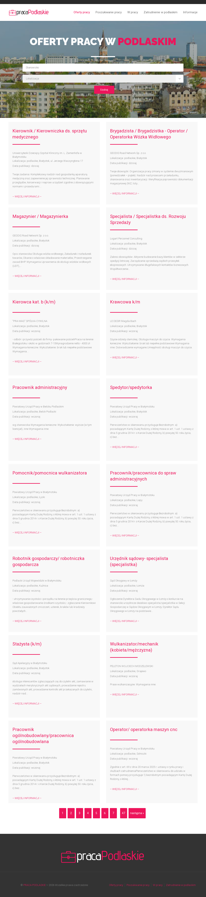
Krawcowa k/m (125, 301)
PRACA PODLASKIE (34, 885)
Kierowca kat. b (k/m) (34, 301)
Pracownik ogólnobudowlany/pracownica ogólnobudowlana (43, 735)
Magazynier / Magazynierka (40, 216)
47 (123, 813)
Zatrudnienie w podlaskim (160, 12)
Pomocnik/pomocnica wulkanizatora (49, 472)
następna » (137, 813)
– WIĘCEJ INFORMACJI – (26, 196)
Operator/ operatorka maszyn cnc (143, 729)
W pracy (132, 12)
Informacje (190, 12)
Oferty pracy (82, 12)
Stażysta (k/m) (27, 643)
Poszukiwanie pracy (109, 12)
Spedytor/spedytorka (131, 387)
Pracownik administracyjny (39, 387)
